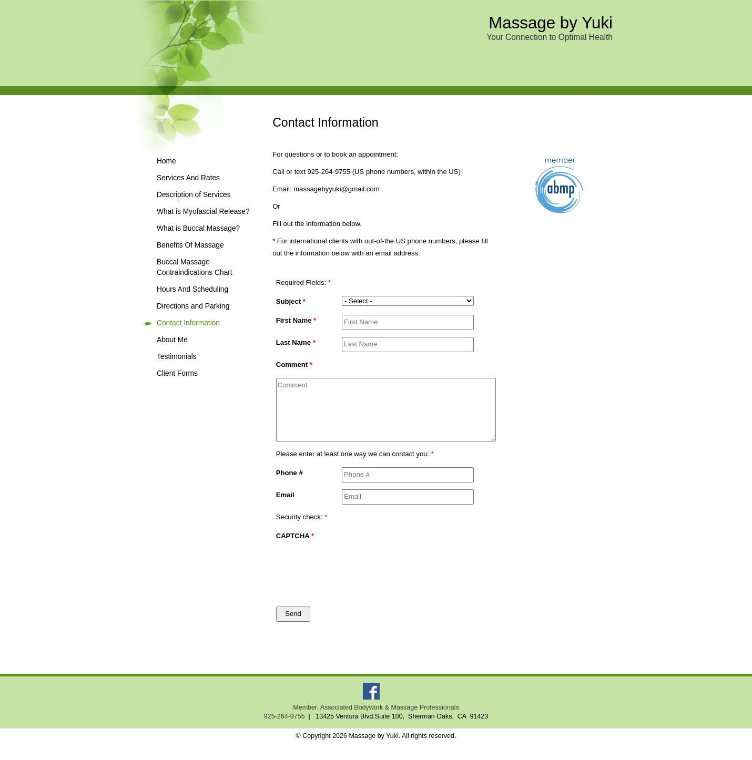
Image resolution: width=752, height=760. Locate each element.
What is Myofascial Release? (203, 211)
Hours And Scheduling (192, 289)
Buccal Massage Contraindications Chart (194, 267)
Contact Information (188, 323)
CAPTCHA (295, 536)
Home (166, 161)
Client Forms (177, 373)
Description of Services (194, 195)
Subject (291, 301)
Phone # (289, 473)
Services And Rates (188, 178)
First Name (296, 320)
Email (285, 495)
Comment (294, 364)
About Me (172, 340)
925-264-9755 (284, 716)
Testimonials (177, 357)
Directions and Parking (193, 306)
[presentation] (385, 568)
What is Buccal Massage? (198, 228)
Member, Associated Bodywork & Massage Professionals (376, 707)
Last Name (296, 342)
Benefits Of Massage (190, 245)
